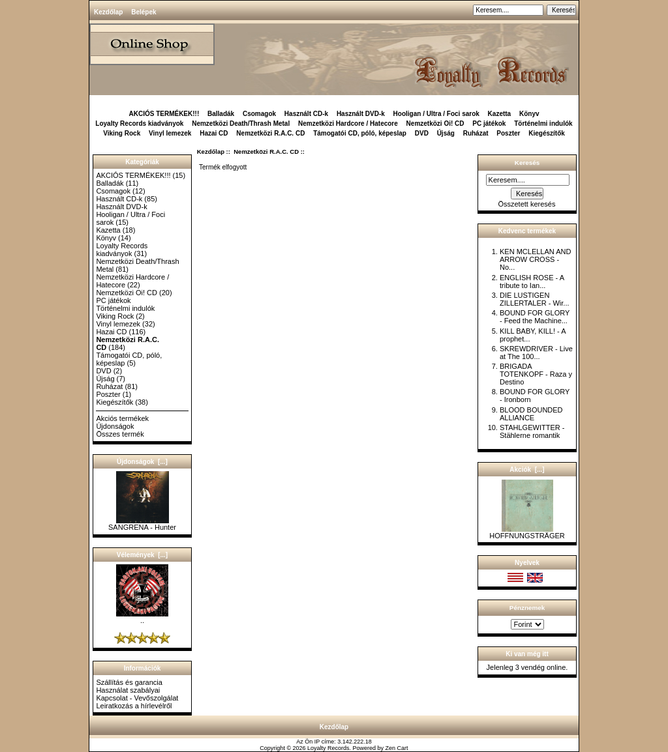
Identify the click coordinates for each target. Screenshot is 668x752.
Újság (446, 133)
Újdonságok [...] (142, 461)
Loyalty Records (328, 748)
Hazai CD (214, 133)
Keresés (527, 162)
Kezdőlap (108, 12)
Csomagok (259, 113)
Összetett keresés (526, 204)
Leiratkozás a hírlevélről (134, 706)
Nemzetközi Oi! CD (435, 123)
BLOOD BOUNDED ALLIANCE (531, 414)
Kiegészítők (546, 133)
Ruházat (476, 133)
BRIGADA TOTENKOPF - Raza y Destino (536, 374)
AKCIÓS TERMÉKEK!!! (164, 113)
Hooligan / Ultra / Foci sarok (436, 113)
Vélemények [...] (142, 554)
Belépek (143, 12)
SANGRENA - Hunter (142, 524)
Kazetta (499, 113)
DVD (422, 133)
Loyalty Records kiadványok (139, 123)
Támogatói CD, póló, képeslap (359, 133)
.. (142, 617)
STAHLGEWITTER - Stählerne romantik (532, 431)
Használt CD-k (306, 113)
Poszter (508, 133)
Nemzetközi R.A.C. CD (266, 151)
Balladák (220, 113)
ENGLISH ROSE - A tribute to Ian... (532, 281)
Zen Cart (397, 748)
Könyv (529, 113)
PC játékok (489, 123)
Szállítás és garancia (129, 682)
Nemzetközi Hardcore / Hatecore (348, 123)
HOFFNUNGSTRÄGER (527, 532)
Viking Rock (121, 133)
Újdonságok (115, 426)
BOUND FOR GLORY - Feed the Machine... (534, 317)
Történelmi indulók (543, 123)
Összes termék (120, 434)
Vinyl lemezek (170, 133)
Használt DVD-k (361, 113)
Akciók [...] (526, 469)
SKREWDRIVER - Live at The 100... (536, 352)
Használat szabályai (128, 690)
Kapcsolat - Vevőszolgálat (137, 698)
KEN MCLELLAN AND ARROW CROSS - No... (535, 259)
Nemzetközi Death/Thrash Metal (241, 123)
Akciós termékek (122, 418)
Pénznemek (527, 607)
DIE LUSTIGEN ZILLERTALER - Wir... (534, 299)
